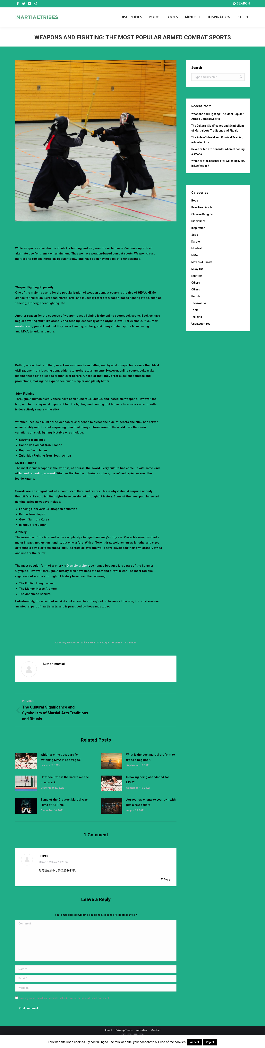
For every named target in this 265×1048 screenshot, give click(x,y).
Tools (195, 310)
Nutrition (196, 275)
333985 (44, 856)
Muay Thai (197, 269)
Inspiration (198, 227)
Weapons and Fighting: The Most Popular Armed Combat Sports (217, 116)
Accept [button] (194, 1042)
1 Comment (129, 642)
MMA (194, 255)
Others (195, 282)
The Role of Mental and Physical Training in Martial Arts (217, 140)
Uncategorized (76, 642)
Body (194, 200)
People (195, 296)
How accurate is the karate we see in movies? (65, 779)
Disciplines (198, 221)
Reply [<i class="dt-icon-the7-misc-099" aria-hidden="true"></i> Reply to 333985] (166, 879)
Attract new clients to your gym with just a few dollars (151, 802)
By (93, 642)
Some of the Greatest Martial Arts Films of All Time (64, 802)
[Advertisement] (96, 232)
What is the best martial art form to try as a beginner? (150, 757)
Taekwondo (198, 303)
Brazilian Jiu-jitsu (202, 207)
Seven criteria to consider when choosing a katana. (218, 152)
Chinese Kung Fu (202, 214)
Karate (195, 241)
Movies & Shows (201, 262)
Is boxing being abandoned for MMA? (147, 779)
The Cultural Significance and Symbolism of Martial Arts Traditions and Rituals (217, 128)
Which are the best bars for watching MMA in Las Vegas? (61, 757)
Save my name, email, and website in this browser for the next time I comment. (64, 998)
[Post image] (26, 761)
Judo (194, 234)
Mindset (196, 248)
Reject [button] (210, 1042)
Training (196, 316)
